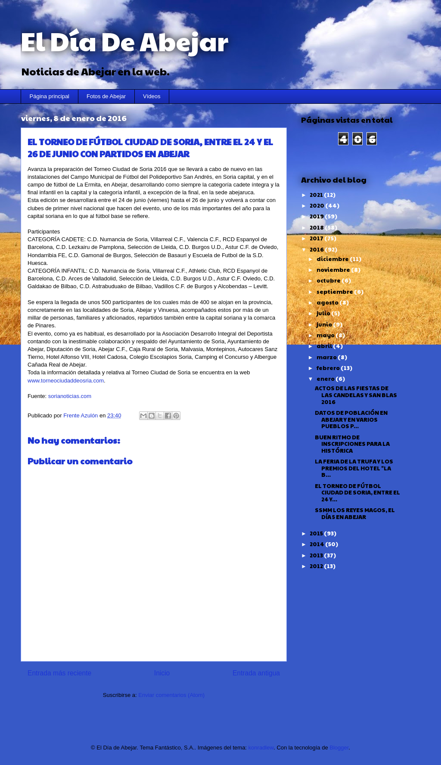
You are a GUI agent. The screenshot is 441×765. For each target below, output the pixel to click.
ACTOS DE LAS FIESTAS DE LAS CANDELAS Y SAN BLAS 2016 (356, 394)
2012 (317, 566)
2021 (317, 195)
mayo (326, 335)
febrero (329, 368)
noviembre (334, 270)
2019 (317, 216)
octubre (329, 280)
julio (324, 313)
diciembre (333, 259)
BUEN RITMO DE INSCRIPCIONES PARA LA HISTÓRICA (352, 443)
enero (326, 378)
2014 (317, 544)
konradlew (261, 747)
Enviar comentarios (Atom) (171, 695)
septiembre (335, 291)
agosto (328, 302)
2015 (317, 533)
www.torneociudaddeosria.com (66, 380)
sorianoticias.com (69, 396)
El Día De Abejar (124, 40)
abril (325, 346)
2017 (317, 238)
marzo (327, 357)
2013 (317, 555)
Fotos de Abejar (106, 96)
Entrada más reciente (59, 673)
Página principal (50, 96)
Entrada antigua (256, 673)
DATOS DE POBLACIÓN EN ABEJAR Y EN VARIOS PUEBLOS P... (351, 419)
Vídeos (151, 96)
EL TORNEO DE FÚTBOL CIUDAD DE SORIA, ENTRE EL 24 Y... (357, 492)
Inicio (162, 673)
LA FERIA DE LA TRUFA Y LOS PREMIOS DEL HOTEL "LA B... (354, 468)
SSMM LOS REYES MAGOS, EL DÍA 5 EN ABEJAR (355, 513)
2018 (317, 227)
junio (325, 324)
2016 (317, 249)
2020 (317, 205)
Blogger (338, 747)
